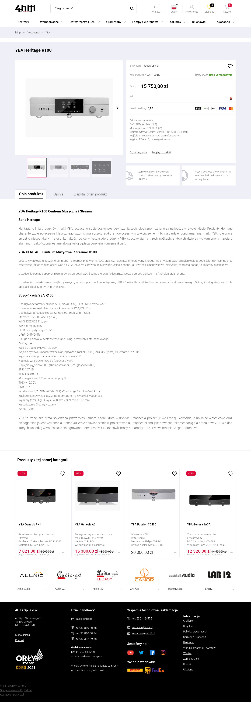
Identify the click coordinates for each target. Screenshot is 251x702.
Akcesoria (223, 22)
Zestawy (23, 22)
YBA (47, 32)
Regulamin (189, 626)
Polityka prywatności (195, 631)
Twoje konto (191, 11)
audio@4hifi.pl (84, 618)
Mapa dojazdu (23, 634)
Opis (31, 194)
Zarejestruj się (191, 658)
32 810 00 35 (88, 627)
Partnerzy (188, 642)
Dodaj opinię (151, 65)
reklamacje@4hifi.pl (143, 633)
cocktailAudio (175, 588)
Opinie (58, 194)
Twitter (141, 652)
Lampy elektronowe (145, 22)
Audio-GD (60, 588)
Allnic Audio (24, 588)
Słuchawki (198, 22)
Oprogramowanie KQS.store (16, 690)
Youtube (130, 652)
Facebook (152, 652)
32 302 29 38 (88, 639)
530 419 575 (144, 618)
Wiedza (187, 653)
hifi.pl (18, 32)
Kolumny (175, 22)
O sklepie (188, 620)
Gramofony (113, 22)
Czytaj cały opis (138, 152)
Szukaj (132, 8)
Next (117, 108)
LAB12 (208, 588)
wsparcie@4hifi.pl (142, 627)
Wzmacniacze (49, 22)
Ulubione (209, 8)
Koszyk (227, 8)
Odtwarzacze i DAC (82, 22)
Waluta (156, 11)
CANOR (134, 588)
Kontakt (19, 640)
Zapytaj (90, 194)
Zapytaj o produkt (161, 152)
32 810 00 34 (88, 633)
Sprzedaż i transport (194, 637)
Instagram (163, 652)
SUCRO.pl (18, 694)
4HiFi (25, 8)
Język (174, 11)
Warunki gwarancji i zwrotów (199, 647)
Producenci (33, 32)
